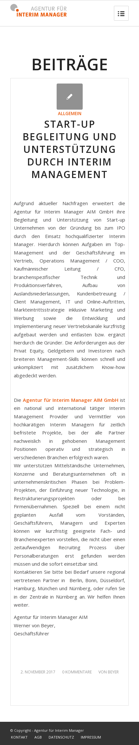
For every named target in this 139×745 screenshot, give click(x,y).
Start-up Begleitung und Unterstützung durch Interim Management (70, 149)
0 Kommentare (77, 672)
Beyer (113, 672)
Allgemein (69, 113)
